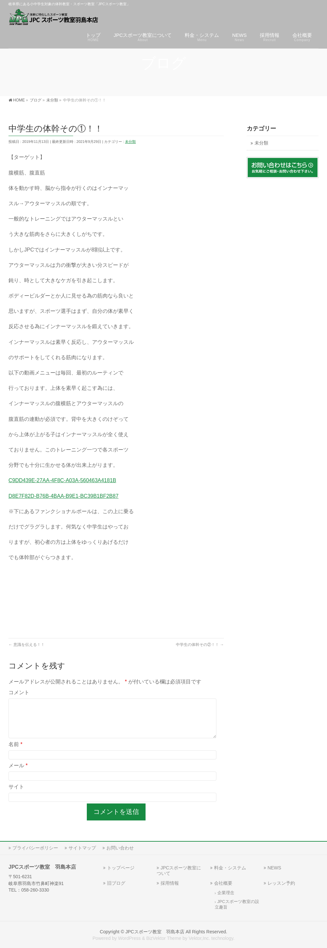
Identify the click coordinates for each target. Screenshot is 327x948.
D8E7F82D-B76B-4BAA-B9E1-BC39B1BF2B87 (63, 496)
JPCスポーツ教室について (179, 870)
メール (18, 773)
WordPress (129, 938)
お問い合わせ (120, 847)
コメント (18, 692)
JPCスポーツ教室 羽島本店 (154, 931)
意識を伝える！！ (26, 644)
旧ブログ (116, 883)
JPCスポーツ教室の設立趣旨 (237, 904)
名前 (15, 752)
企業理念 (225, 893)
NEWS (274, 867)
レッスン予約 (281, 883)
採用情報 (170, 883)
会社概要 (223, 883)
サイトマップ (82, 847)
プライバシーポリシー (35, 847)
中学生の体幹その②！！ (200, 644)
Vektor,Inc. (199, 938)
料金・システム (230, 867)
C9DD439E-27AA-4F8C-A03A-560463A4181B (62, 480)
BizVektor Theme (163, 938)
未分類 (130, 142)
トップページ (120, 867)
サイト (16, 794)
